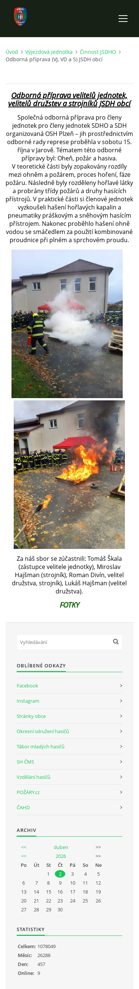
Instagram (28, 700)
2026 (61, 856)
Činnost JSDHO (98, 51)
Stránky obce (31, 716)
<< (23, 847)
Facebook (27, 685)
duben (61, 847)
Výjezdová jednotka (49, 51)
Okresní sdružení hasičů (43, 731)
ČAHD (23, 807)
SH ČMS (25, 761)
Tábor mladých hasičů (40, 746)
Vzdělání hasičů (33, 777)
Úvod (12, 51)
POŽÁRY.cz (28, 792)
